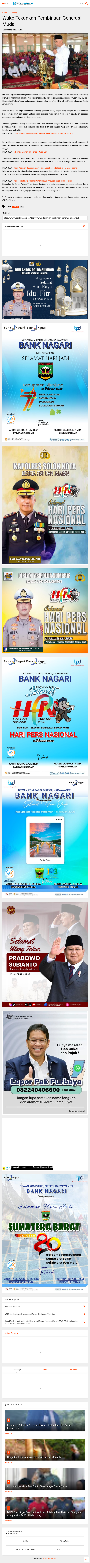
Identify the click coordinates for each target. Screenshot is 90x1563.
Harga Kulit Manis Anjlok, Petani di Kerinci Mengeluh (34, 1457)
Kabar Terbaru (11, 1333)
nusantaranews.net (49, 1558)
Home (4, 13)
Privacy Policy (64, 1541)
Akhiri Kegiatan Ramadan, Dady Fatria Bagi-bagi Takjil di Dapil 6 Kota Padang (45, 168)
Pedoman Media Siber (64, 1550)
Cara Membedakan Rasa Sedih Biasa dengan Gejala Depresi (38, 1486)
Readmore (8, 1433)
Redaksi (25, 1541)
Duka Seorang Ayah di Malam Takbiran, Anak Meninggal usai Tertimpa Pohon (45, 133)
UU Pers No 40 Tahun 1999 (25, 1550)
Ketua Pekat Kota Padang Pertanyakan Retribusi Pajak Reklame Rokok (43, 181)
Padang (14, 13)
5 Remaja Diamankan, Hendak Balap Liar (30, 152)
